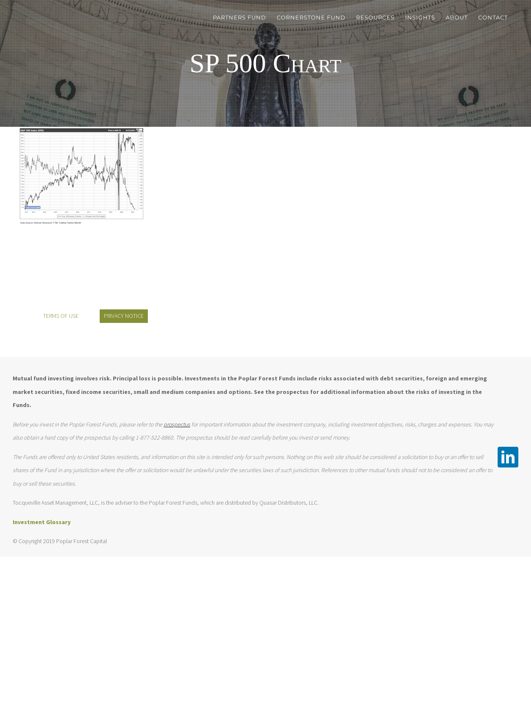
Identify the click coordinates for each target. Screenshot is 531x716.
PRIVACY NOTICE (124, 316)
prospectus (176, 424)
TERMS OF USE (61, 316)
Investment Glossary (42, 522)
